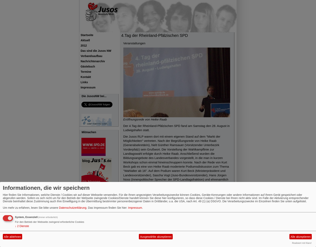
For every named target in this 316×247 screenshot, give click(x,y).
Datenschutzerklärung (72, 207)
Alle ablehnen (12, 236)
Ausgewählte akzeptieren (156, 236)
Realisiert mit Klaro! (302, 243)
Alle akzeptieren (301, 236)
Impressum (135, 207)
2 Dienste (22, 226)
